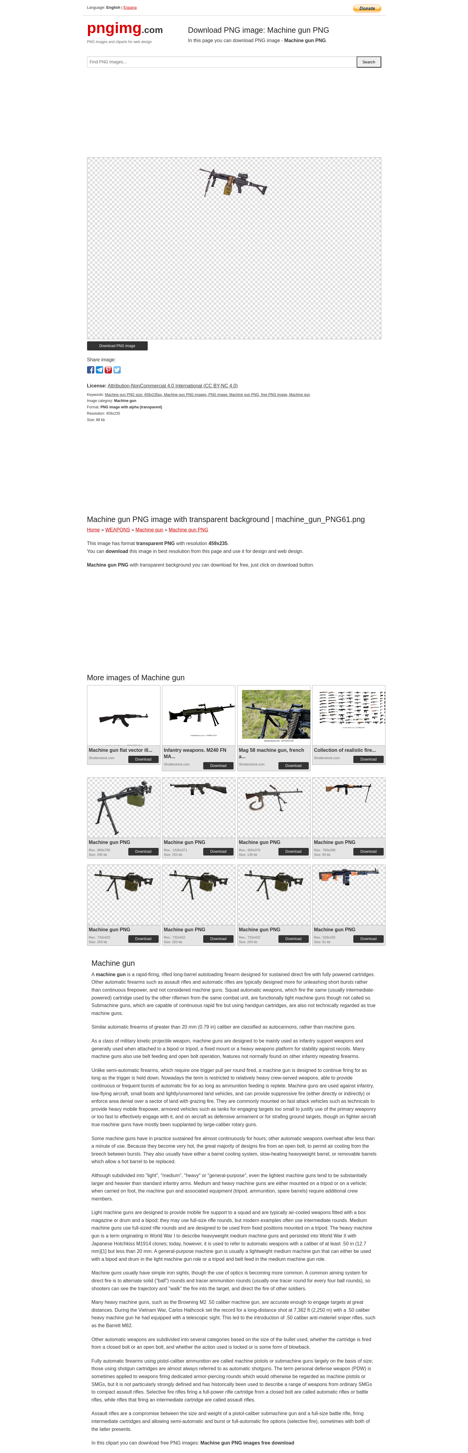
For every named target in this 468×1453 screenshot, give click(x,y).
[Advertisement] (234, 114)
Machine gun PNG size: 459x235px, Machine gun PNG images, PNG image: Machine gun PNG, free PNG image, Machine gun (207, 395)
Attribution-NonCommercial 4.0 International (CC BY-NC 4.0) (173, 385)
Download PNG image (117, 346)
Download (143, 759)
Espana (129, 7)
